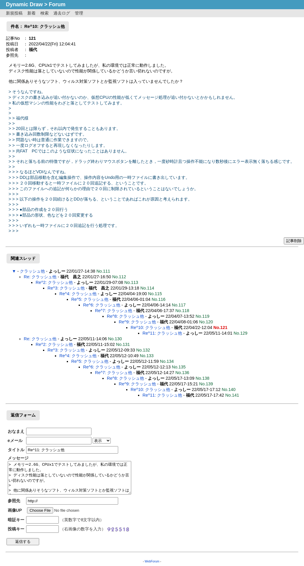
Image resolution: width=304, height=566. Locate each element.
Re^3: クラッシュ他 (66, 288)
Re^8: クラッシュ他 (125, 316)
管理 (79, 13)
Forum (57, 4)
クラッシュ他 (32, 271)
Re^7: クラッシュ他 (113, 310)
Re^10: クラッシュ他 (150, 327)
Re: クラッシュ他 (40, 276)
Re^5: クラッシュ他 (89, 299)
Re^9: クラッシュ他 (137, 321)
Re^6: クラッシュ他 (101, 305)
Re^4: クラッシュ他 (77, 293)
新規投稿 (14, 13)
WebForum (152, 561)
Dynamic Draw (24, 4)
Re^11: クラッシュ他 (162, 333)
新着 (31, 13)
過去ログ (61, 13)
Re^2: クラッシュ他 (54, 282)
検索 (44, 13)
